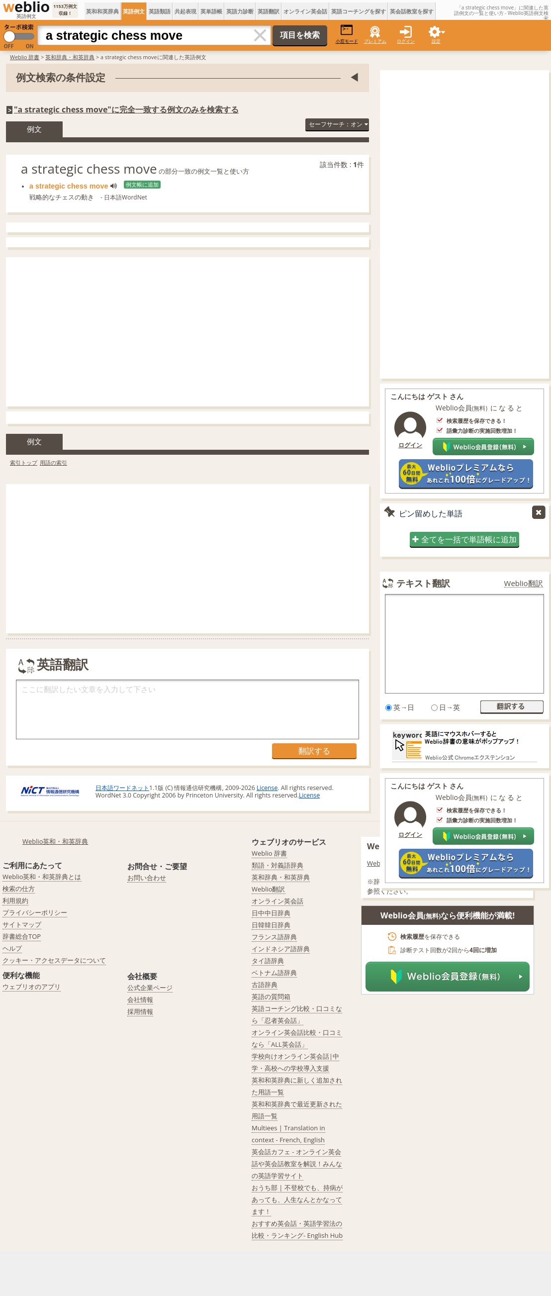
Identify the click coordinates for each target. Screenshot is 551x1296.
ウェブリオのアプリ (31, 986)
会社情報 (140, 999)
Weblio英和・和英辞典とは (42, 876)
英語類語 (160, 11)
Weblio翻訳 (523, 583)
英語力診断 (240, 11)
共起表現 (185, 11)
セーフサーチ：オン (338, 124)
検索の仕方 (18, 888)
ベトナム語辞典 (274, 972)
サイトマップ (21, 924)
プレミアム (375, 41)
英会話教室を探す (412, 11)
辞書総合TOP (21, 936)
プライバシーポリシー (34, 912)
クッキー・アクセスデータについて (54, 960)
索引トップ (23, 462)
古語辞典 (264, 984)
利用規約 (15, 900)
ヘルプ (12, 948)
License (267, 788)
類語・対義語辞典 (277, 865)
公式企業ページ (150, 987)
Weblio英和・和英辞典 (55, 841)
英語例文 (134, 11)
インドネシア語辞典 (281, 948)
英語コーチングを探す (358, 11)
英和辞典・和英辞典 (69, 57)
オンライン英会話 (305, 11)
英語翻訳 (268, 11)
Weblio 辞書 (24, 57)
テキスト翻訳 (423, 583)
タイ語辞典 (268, 960)
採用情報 (140, 1011)
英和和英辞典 (102, 11)
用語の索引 (53, 462)
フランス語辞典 (274, 936)
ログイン (406, 41)
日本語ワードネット (122, 788)
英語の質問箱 (271, 996)
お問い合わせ (146, 877)
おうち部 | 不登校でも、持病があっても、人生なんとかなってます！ (297, 1199)
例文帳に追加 (142, 185)
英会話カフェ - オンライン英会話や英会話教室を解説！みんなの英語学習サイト (297, 1163)
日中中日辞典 (271, 912)
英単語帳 (211, 11)
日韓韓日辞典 (271, 924)
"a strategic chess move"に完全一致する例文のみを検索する (126, 109)
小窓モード (347, 34)
